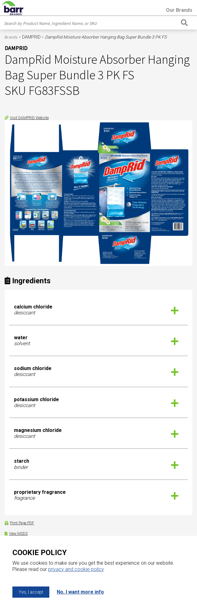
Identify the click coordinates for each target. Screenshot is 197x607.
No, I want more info (80, 592)
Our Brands (179, 10)
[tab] (98, 309)
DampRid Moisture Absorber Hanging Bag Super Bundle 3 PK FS (106, 37)
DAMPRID (31, 37)
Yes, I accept (31, 592)
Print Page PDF (22, 523)
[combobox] (90, 23)
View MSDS (18, 533)
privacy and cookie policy (76, 569)
